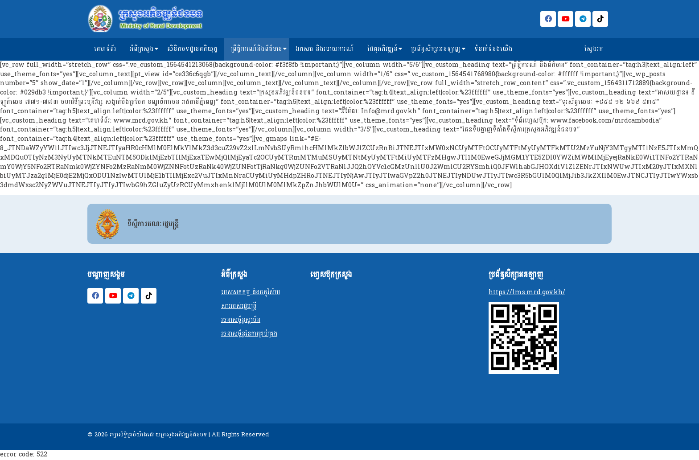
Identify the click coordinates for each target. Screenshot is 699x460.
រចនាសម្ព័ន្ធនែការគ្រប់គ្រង (249, 333)
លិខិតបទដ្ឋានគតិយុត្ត (192, 48)
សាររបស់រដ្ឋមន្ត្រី (238, 306)
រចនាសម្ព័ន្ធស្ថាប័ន (240, 319)
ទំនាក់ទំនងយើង (493, 48)
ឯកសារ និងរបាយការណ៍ (325, 48)
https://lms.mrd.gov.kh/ (527, 292)
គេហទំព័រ (105, 48)
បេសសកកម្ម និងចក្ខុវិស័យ (250, 292)
